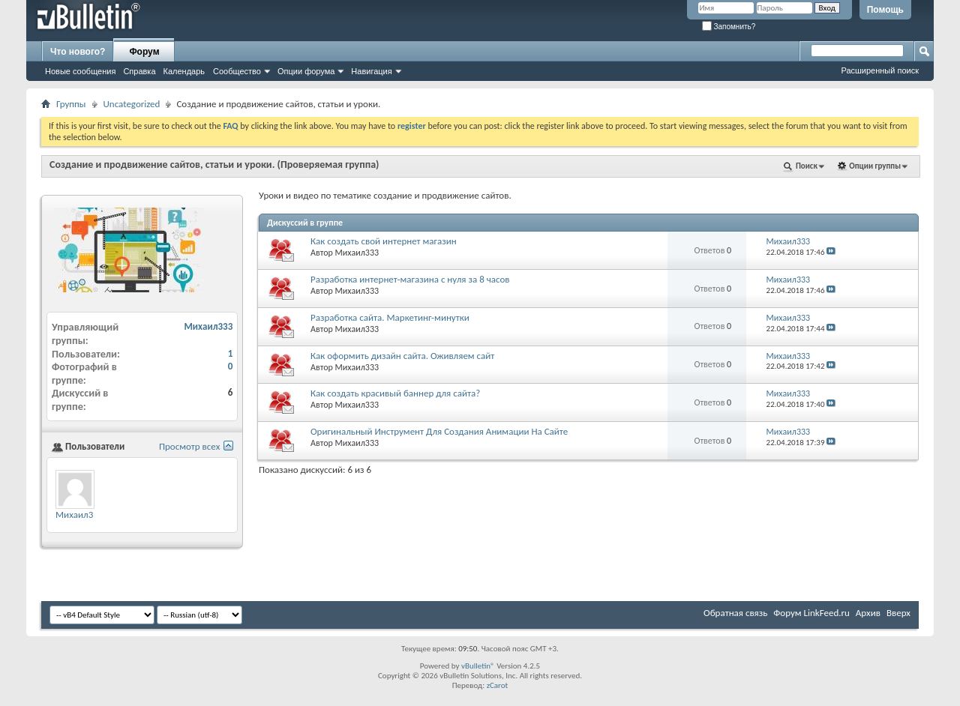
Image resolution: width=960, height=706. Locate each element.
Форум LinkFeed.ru (811, 612)
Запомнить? (729, 26)
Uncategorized (132, 103)
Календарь (185, 71)
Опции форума (306, 71)
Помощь (885, 9)
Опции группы (875, 166)
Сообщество (237, 71)
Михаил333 (357, 252)
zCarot (497, 685)
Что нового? (77, 51)
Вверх (898, 612)
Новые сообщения (80, 71)
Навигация (371, 71)
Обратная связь (735, 612)
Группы (71, 103)
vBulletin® (478, 666)
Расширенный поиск (880, 70)
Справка (139, 71)
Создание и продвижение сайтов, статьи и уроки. (162, 164)
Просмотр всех (189, 446)
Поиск (807, 166)
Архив (868, 612)
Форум (144, 51)
